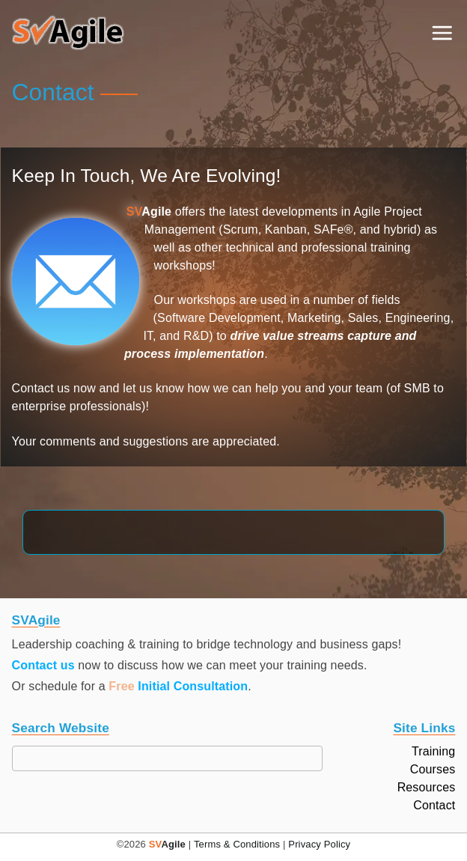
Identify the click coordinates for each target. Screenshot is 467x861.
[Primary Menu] (441, 32)
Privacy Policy (319, 844)
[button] (68, 33)
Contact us (43, 665)
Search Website (60, 728)
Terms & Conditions (237, 844)
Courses (433, 770)
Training (433, 752)
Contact (434, 806)
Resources (426, 788)
